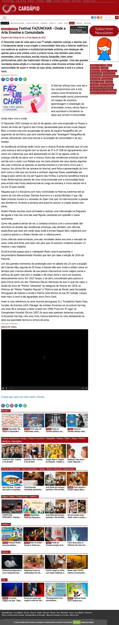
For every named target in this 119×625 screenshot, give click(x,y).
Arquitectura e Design (18, 438)
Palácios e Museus (108, 71)
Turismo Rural (22, 496)
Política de (87, 622)
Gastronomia (69, 469)
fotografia (44, 23)
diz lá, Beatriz (18, 613)
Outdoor (6, 524)
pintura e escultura (32, 23)
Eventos (6, 410)
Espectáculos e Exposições (102, 87)
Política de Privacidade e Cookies (13, 615)
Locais (71, 613)
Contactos (88, 613)
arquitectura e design (17, 23)
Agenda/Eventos (7, 613)
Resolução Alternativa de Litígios (58, 615)
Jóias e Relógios (106, 85)
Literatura (6, 441)
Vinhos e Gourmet (54, 469)
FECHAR (76, 622)
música (72, 23)
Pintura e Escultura (36, 438)
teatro (60, 23)
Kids (4, 580)
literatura (79, 23)
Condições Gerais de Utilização (35, 615)
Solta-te (33, 613)
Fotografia (51, 438)
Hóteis (12, 496)
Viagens (39, 613)
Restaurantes (15, 469)
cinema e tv (52, 23)
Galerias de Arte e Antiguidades (103, 90)
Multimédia (64, 613)
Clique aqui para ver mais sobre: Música (22, 396)
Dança (74, 438)
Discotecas (95, 68)
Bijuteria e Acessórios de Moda (103, 93)
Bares (109, 65)
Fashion (6, 552)
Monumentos (96, 73)
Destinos (34, 496)
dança (66, 23)
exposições (87, 23)
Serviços (108, 82)
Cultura (26, 613)
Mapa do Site (74, 615)
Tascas (42, 469)
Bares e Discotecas (30, 469)
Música (82, 438)
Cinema (60, 438)
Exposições (17, 441)
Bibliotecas (95, 71)
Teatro (67, 438)
